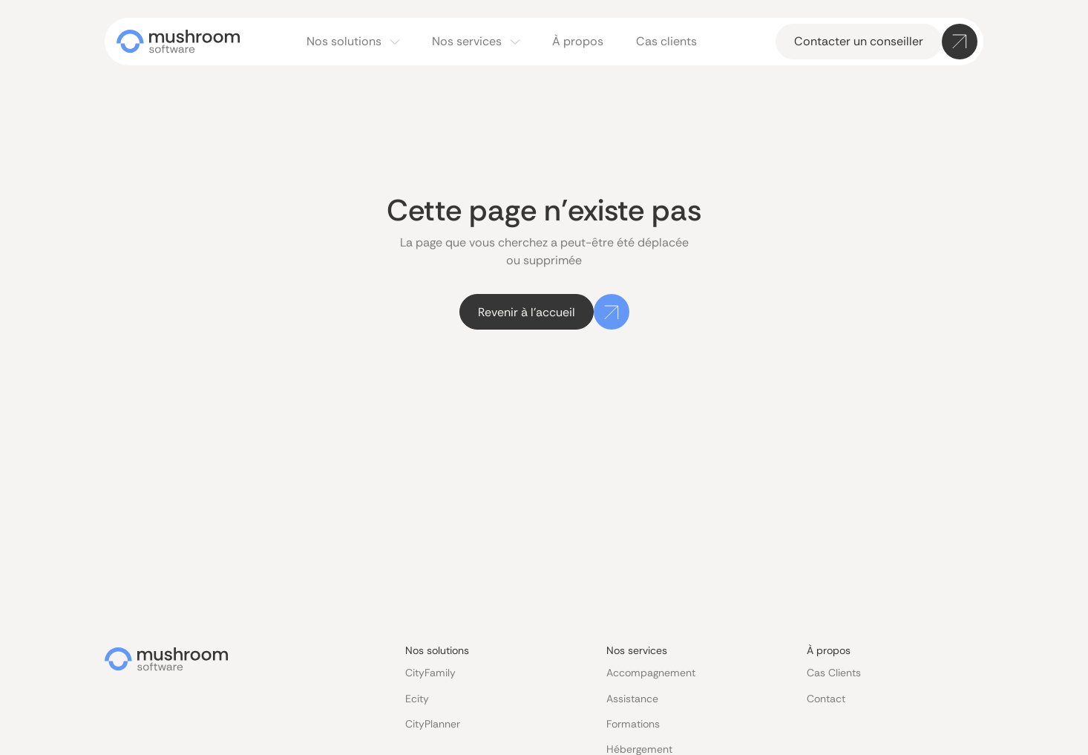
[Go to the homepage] (166, 659)
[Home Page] (178, 41)
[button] (353, 41)
